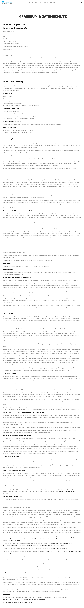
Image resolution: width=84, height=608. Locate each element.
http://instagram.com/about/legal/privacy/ (58, 548)
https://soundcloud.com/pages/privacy (62, 570)
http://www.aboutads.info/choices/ (19, 307)
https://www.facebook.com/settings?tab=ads (12, 538)
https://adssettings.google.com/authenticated (13, 545)
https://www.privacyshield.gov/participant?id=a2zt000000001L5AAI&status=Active (46, 545)
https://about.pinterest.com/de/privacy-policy (56, 556)
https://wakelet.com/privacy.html (60, 567)
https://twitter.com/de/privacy (54, 551)
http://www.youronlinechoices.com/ (42, 307)
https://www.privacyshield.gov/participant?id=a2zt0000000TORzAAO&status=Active (27, 553)
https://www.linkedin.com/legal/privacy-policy (55, 559)
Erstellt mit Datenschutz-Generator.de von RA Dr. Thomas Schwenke (17, 602)
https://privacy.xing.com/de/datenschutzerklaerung (59, 564)
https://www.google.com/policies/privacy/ (12, 599)
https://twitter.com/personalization (73, 551)
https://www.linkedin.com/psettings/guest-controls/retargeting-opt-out (18, 561)
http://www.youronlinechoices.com (31, 538)
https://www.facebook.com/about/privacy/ (63, 537)
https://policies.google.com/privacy (60, 543)
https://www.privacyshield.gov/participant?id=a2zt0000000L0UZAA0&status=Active (57, 561)
